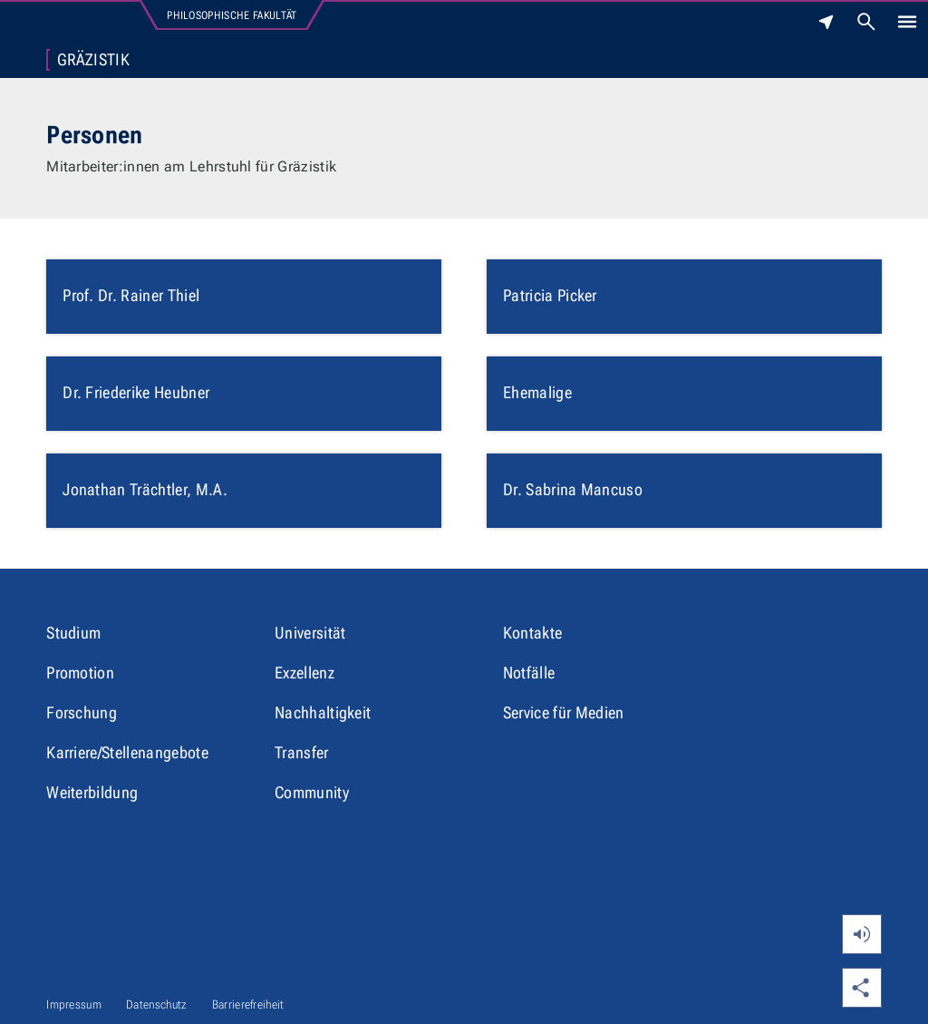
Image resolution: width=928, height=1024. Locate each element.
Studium (73, 632)
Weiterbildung (92, 792)
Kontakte (533, 632)
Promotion (80, 672)
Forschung (81, 712)
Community (312, 792)
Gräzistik (93, 60)
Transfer (302, 752)
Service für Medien (563, 712)
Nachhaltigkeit (323, 712)
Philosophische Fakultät (231, 15)
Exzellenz (304, 672)
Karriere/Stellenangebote (127, 752)
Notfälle (529, 672)
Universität (310, 632)
